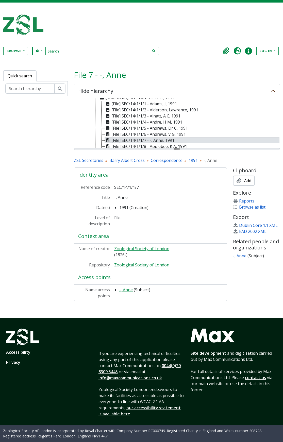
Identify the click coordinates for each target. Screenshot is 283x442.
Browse (14, 51)
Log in (266, 51)
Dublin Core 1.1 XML (255, 225)
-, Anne (126, 290)
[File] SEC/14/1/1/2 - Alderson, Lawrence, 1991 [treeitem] (151, 110)
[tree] (177, 123)
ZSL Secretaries (88, 160)
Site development (208, 353)
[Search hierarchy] (30, 88)
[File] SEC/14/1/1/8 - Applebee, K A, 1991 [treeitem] (146, 146)
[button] (226, 51)
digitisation (246, 353)
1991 (193, 160)
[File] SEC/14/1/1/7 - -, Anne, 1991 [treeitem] (139, 140)
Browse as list (249, 207)
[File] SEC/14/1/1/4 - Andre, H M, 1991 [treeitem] (143, 122)
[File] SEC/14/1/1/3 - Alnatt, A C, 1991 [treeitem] (142, 116)
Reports (243, 201)
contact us (255, 377)
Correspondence (166, 160)
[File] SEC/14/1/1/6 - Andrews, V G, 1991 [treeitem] (145, 134)
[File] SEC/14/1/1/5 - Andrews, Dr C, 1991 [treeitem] (146, 128)
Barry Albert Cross (127, 160)
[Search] (97, 51)
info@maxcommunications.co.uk (130, 378)
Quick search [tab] (20, 76)
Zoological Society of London (141, 248)
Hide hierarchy (95, 91)
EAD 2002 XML (250, 231)
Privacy (13, 362)
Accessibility (18, 352)
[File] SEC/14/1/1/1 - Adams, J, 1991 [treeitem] (141, 104)
